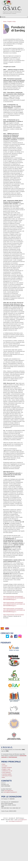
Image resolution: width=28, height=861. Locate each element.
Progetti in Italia (12, 21)
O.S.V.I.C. (12, 8)
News (3, 777)
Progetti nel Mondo (7, 767)
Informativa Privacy (7, 775)
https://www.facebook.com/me (11, 608)
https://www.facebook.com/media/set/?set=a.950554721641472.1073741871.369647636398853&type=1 (14, 604)
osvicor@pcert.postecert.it (10, 792)
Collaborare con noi (7, 770)
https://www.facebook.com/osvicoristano (13, 614)
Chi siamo (4, 765)
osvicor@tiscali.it (8, 790)
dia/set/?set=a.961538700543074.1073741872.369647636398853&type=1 (14, 610)
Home (4, 21)
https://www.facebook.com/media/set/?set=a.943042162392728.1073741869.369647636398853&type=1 (14, 598)
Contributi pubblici (7, 774)
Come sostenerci (6, 772)
